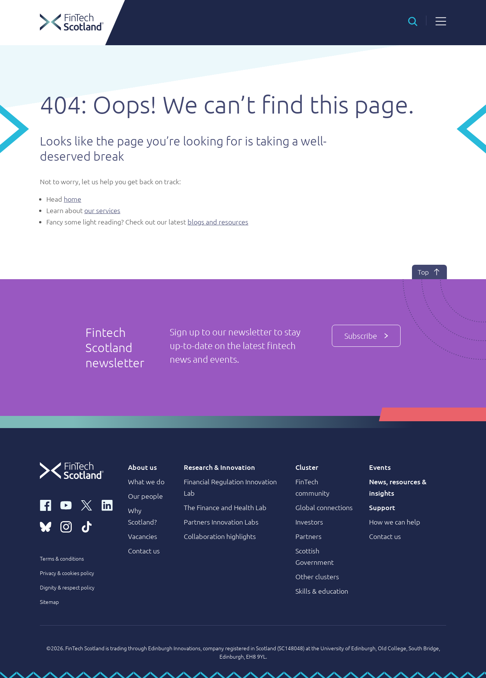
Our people (145, 496)
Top (429, 272)
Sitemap (49, 601)
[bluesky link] (45, 526)
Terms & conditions (62, 558)
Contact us (144, 550)
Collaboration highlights (220, 536)
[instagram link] (66, 526)
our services (102, 210)
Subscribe (366, 335)
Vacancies (142, 536)
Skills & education (321, 590)
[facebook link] (45, 505)
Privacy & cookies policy (67, 573)
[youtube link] (66, 505)
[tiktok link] (86, 526)
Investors (309, 521)
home (72, 198)
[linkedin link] (107, 505)
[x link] (86, 505)
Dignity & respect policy (67, 587)
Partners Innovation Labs (221, 521)
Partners (308, 536)
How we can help (394, 521)
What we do (146, 481)
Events (380, 467)
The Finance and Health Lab (225, 507)
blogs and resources (218, 221)
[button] (412, 20)
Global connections (324, 507)
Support (382, 507)
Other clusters (317, 576)
